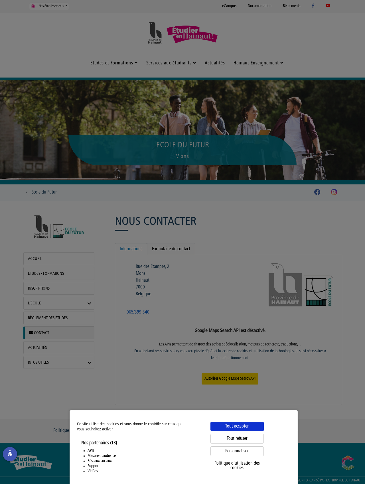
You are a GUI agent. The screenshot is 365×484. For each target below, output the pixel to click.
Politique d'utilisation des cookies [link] (237, 465)
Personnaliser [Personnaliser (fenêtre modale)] (237, 451)
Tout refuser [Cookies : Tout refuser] (237, 438)
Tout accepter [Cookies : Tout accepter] (237, 426)
